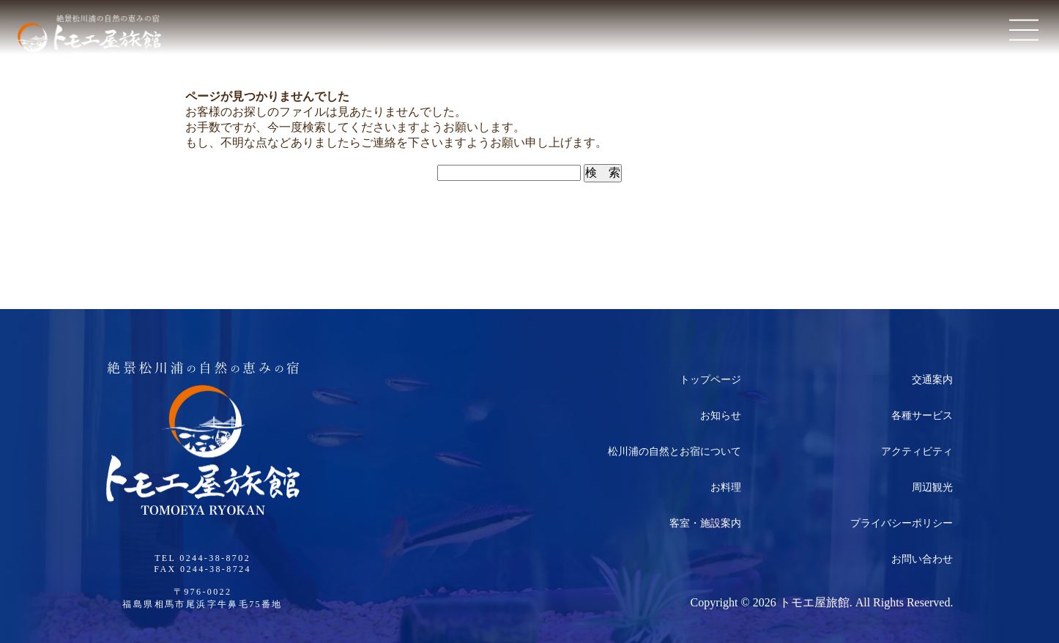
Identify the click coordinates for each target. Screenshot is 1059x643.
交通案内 (932, 379)
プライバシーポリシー (901, 523)
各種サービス (922, 415)
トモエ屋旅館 (814, 602)
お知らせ (720, 415)
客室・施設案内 (705, 523)
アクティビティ (917, 451)
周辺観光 (932, 487)
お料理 (725, 487)
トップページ (710, 379)
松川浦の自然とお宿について (674, 451)
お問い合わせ (922, 559)
